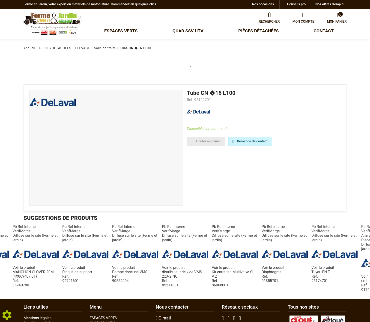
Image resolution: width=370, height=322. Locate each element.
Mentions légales (37, 318)
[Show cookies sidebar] (7, 315)
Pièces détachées (258, 31)
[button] (134, 48)
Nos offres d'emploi (329, 4)
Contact (324, 31)
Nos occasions (263, 4)
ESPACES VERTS (103, 318)
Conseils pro (296, 4)
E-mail (163, 318)
